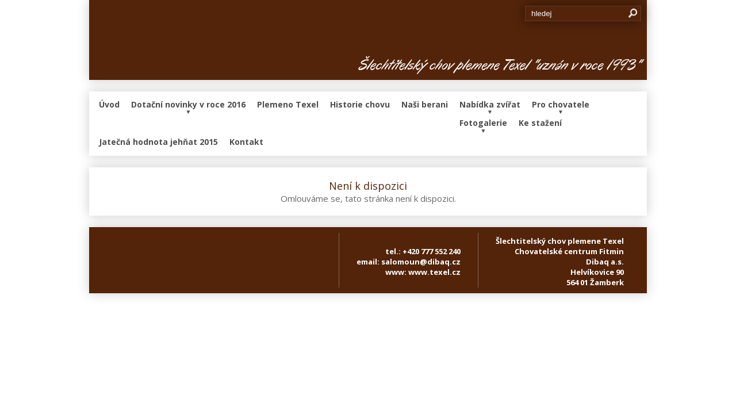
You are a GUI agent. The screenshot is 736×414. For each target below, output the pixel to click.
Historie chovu (360, 104)
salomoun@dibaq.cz (421, 261)
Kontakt (246, 141)
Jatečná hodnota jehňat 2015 (158, 141)
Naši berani (424, 104)
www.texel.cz (434, 272)
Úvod (109, 104)
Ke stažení (540, 122)
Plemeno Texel (288, 104)
